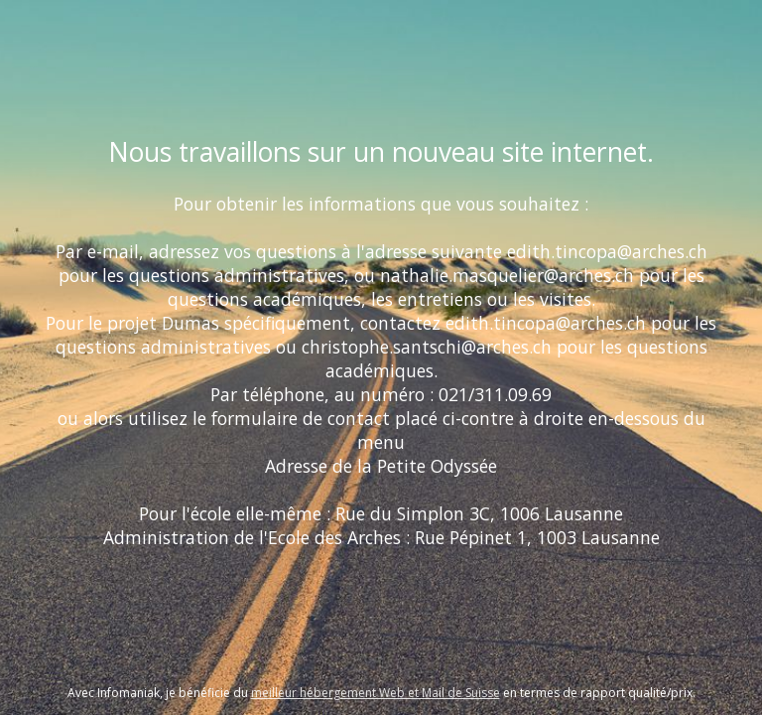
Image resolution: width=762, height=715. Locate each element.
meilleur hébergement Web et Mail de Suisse (375, 692)
